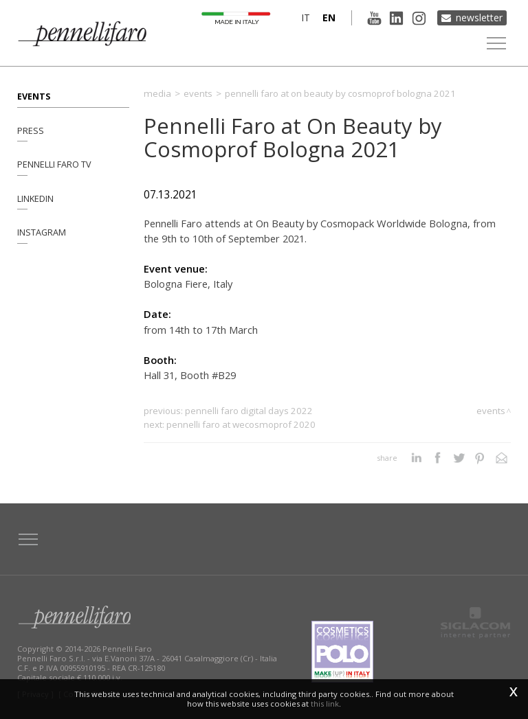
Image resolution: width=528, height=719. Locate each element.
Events (33, 96)
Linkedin (35, 199)
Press (30, 130)
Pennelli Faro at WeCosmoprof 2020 (241, 424)
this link (325, 703)
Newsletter (479, 17)
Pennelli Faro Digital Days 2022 (249, 410)
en (328, 17)
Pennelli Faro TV (54, 164)
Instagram (41, 233)
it (304, 17)
